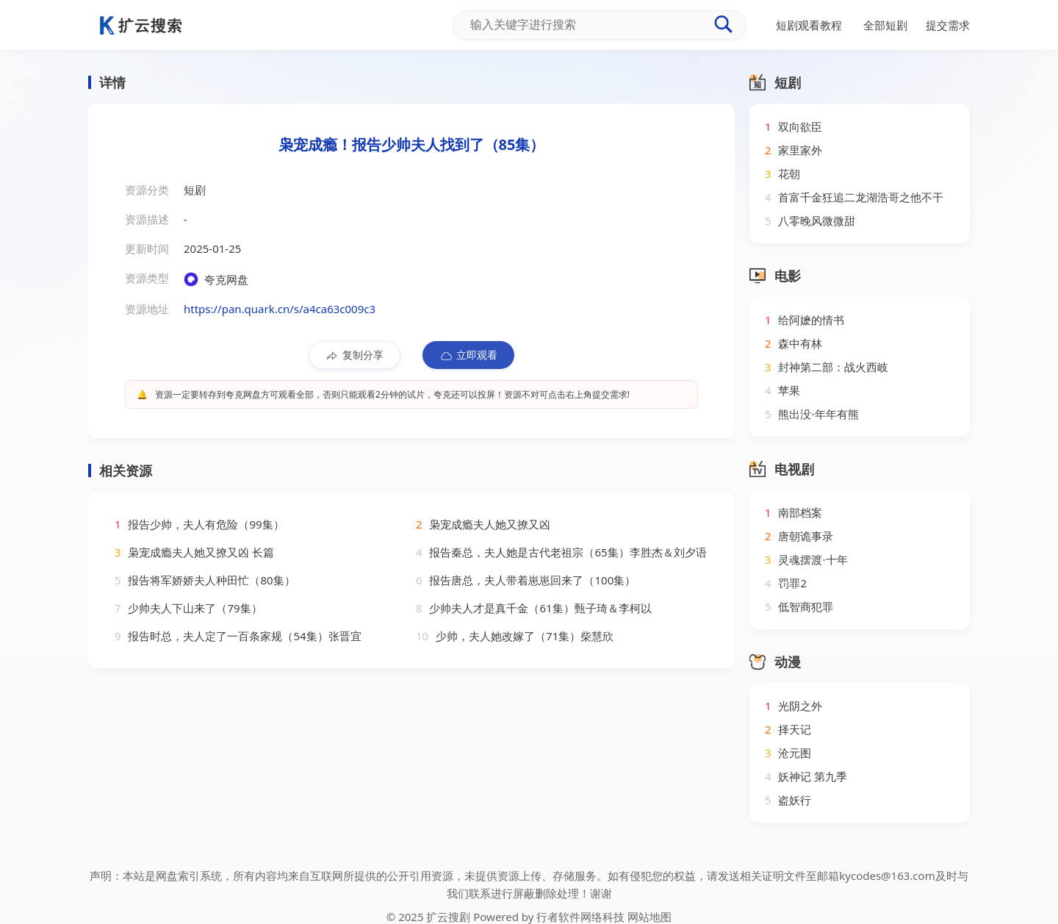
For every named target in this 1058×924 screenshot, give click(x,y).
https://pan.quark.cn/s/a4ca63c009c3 (279, 308)
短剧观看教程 (809, 25)
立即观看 (468, 355)
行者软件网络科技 (580, 916)
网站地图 (649, 916)
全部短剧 (885, 25)
